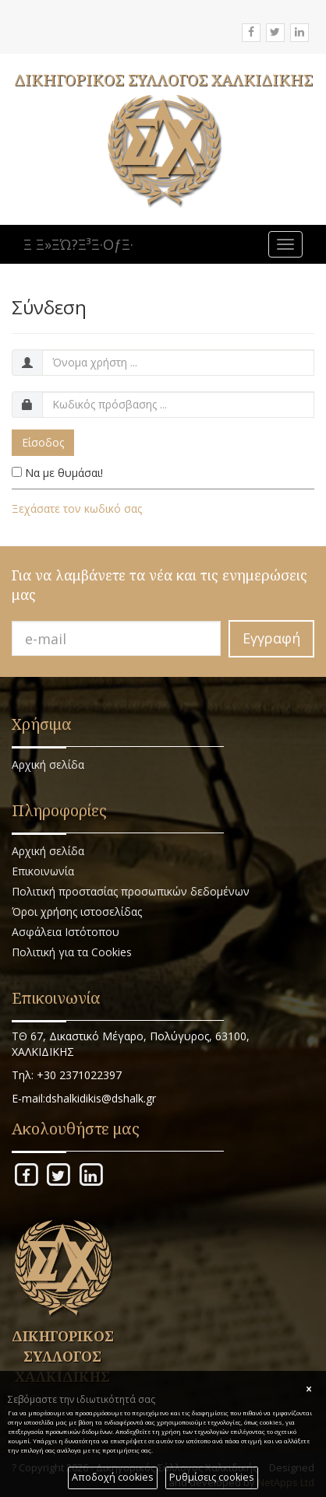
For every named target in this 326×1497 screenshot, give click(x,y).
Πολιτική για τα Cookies (72, 952)
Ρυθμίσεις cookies (211, 1477)
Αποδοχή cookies (113, 1477)
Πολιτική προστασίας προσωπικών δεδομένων (131, 891)
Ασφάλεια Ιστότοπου (65, 931)
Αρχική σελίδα (48, 764)
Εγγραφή (271, 638)
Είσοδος (43, 442)
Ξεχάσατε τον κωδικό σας (77, 508)
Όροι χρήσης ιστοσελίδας (77, 911)
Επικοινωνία (43, 871)
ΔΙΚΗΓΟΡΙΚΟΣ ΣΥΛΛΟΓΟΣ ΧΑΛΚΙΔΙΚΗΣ (163, 79)
